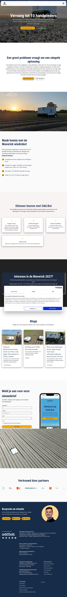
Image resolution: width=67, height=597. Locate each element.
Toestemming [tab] (14, 291)
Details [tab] (33, 291)
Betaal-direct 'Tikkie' (25, 566)
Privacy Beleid (22, 585)
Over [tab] (53, 291)
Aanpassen (33, 308)
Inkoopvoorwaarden (23, 590)
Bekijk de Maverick (7, 155)
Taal (3, 416)
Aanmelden (17, 426)
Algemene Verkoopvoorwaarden (26, 587)
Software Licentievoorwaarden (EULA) (27, 592)
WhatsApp (46, 572)
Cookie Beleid (22, 583)
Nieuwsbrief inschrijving (49, 564)
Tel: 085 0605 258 (48, 574)
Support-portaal (47, 566)
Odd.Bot (47, 71)
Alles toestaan (52, 308)
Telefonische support (48, 568)
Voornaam (4, 405)
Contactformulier (47, 570)
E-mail (4, 410)
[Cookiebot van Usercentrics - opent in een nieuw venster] (56, 288)
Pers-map (43, 582)
